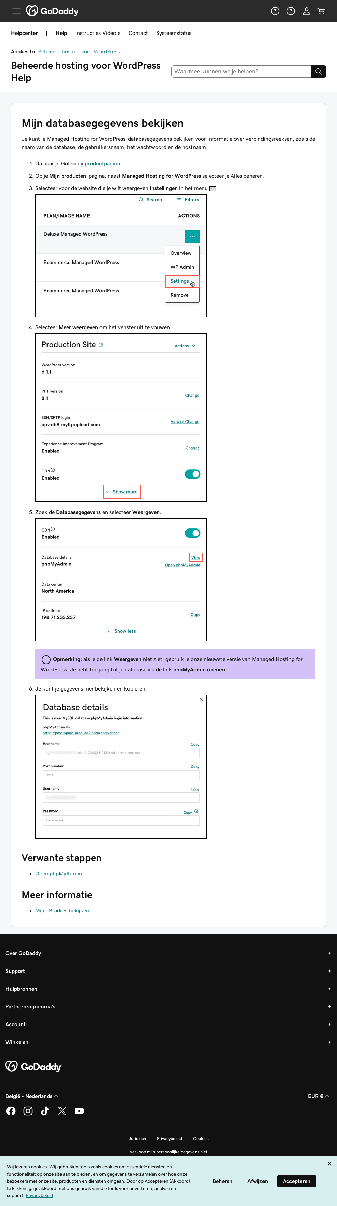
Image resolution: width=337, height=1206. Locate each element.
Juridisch (137, 1138)
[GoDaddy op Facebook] (10, 1114)
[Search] (318, 71)
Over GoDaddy (23, 953)
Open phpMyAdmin (58, 873)
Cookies (201, 1138)
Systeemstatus (173, 33)
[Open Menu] (13, 11)
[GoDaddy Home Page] (33, 1066)
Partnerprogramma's (30, 1006)
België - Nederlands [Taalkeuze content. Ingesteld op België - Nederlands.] (32, 1096)
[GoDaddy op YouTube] (79, 1114)
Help (61, 33)
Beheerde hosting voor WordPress (79, 51)
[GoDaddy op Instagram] (28, 1114)
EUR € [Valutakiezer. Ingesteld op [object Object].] (320, 1096)
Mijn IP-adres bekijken (62, 910)
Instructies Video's (97, 33)
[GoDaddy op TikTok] (45, 1114)
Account (15, 1024)
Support (15, 971)
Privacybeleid (169, 1138)
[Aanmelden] (306, 11)
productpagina (102, 163)
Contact (138, 33)
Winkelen (16, 1042)
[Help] (274, 11)
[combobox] (241, 71)
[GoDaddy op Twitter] (62, 1114)
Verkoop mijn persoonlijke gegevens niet (169, 1152)
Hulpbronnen (21, 988)
